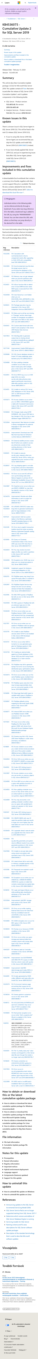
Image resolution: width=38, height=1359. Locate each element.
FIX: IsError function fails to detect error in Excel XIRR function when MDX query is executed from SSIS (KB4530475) (22, 287)
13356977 (6, 711)
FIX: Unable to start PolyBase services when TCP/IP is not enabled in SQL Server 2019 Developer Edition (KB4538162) (22, 635)
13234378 (6, 496)
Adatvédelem (8, 1342)
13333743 (6, 664)
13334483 (6, 921)
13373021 (6, 722)
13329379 (6, 984)
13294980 (6, 362)
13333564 (6, 900)
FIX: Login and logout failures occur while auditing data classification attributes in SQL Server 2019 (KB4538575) (22, 893)
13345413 (6, 326)
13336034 (6, 994)
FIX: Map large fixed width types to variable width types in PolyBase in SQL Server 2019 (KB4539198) (22, 695)
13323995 (6, 266)
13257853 (6, 336)
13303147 (6, 812)
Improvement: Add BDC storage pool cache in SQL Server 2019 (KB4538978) (21, 902)
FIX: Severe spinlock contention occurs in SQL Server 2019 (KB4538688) (21, 996)
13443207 (6, 949)
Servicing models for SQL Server (17, 1222)
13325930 (6, 603)
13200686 (6, 354)
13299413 (6, 305)
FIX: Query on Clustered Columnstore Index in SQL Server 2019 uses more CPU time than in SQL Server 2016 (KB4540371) (21, 543)
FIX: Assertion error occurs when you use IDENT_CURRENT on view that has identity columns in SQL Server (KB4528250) (22, 489)
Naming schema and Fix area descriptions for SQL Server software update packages (19, 1227)
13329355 (6, 432)
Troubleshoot (11, 19)
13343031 (6, 1051)
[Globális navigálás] (2, 3)
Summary (7, 50)
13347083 (6, 851)
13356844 (6, 412)
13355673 (6, 400)
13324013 (6, 375)
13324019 (6, 976)
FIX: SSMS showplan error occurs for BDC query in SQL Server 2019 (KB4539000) (22, 923)
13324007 (6, 276)
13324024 (6, 509)
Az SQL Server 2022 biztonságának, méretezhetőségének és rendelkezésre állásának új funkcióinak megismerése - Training (18, 1279)
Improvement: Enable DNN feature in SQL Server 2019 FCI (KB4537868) (22, 349)
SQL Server (21, 19)
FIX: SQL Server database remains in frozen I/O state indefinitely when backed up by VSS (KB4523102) (22, 356)
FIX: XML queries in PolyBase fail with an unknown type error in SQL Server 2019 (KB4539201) (22, 605)
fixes (24, 88)
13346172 (6, 1003)
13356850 (6, 878)
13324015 (6, 389)
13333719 (6, 631)
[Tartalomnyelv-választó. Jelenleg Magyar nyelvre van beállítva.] (8, 1319)
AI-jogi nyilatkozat (9, 1336)
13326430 (6, 611)
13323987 (6, 486)
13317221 (6, 517)
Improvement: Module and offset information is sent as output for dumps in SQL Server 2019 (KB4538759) (21, 499)
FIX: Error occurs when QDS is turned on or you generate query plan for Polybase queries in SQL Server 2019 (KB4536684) (21, 645)
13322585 (6, 254)
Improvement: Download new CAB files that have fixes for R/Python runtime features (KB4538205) (22, 435)
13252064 (6, 422)
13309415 (6, 453)
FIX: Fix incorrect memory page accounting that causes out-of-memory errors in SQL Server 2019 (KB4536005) (22, 987)
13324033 (6, 550)
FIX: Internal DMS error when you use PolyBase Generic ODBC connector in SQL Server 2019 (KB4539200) (21, 715)
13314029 (6, 1061)
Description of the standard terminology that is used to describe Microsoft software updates (20, 1236)
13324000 (6, 781)
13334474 (6, 675)
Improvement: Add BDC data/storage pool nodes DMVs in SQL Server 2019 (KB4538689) (22, 970)
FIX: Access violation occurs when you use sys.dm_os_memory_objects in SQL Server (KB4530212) (22, 775)
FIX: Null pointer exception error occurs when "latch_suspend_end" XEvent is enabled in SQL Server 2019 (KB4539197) (22, 1016)
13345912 (6, 767)
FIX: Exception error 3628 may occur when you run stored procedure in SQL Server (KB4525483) (22, 562)
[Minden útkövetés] (4, 18)
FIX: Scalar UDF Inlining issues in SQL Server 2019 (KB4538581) (21, 768)
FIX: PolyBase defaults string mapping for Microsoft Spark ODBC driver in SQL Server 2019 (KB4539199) (22, 704)
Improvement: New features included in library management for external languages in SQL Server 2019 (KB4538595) (22, 425)
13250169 (6, 539)
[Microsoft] (19, 2)
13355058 (6, 861)
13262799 (6, 958)
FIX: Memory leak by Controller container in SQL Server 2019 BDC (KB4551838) (22, 952)
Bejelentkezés (32, 3)
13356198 (6, 568)
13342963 (6, 759)
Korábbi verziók (22, 1336)
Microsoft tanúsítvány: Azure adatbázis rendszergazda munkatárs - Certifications (15, 1294)
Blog (5, 1339)
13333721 (6, 642)
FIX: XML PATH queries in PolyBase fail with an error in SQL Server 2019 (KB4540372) (22, 597)
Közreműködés (15, 1339)
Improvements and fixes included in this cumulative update (16, 56)
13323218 (6, 527)
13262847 (6, 584)
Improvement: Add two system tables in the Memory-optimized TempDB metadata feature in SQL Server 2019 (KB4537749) (21, 520)
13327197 (6, 623)
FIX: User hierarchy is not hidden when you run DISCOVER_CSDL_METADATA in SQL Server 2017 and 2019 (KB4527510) (22, 298)
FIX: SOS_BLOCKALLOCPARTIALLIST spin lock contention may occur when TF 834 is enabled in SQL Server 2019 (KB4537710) (22, 1006)
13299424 (6, 441)
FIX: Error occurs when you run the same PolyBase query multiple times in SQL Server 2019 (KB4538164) (22, 677)
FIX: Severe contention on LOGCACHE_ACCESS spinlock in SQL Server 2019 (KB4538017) (21, 1063)
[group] (19, 667)
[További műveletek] (34, 18)
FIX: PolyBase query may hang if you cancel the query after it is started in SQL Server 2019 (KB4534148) (22, 578)
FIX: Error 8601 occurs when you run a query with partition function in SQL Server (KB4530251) (22, 783)
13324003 (6, 789)
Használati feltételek (10, 1350)
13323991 (6, 507)
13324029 (6, 313)
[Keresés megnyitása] (25, 3)
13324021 (6, 284)
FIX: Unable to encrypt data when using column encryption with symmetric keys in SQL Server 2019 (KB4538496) (22, 854)
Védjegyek (22, 1350)
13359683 (6, 1013)
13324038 (6, 295)
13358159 (6, 890)
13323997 (6, 773)
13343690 (6, 937)
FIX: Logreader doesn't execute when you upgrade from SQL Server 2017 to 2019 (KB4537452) (22, 833)
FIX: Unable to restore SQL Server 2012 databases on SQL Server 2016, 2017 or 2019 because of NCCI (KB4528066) (22, 392)
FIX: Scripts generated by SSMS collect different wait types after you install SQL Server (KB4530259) (22, 978)
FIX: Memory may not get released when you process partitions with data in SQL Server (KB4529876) (22, 278)
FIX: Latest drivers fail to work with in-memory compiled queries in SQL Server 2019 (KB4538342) (22, 863)
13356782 (6, 683)
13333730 (6, 652)
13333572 (6, 908)
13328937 (6, 465)
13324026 (6, 839)
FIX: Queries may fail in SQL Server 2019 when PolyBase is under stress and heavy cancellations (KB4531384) (22, 739)
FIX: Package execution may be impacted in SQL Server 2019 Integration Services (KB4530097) (21, 307)
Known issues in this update (12, 52)
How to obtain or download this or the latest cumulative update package (18, 60)
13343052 (6, 474)
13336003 (6, 929)
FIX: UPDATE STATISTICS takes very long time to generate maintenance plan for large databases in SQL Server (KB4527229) (22, 510)
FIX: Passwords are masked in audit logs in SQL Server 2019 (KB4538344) (22, 871)
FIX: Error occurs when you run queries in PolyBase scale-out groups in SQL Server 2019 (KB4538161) (22, 625)
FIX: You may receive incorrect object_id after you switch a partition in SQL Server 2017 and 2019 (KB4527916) (22, 553)
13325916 (6, 595)
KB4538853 (23, 145)
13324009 (6, 800)
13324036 (6, 560)
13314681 (6, 747)
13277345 (6, 348)
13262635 (6, 736)
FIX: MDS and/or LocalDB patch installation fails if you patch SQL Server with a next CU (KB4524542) (22, 1083)
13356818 (6, 693)
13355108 (6, 869)
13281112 (6, 1023)
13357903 (6, 1069)
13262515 (6, 576)
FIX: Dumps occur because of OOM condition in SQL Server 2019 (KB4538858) (22, 931)
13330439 (6, 830)
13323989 (6, 818)
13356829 (6, 968)
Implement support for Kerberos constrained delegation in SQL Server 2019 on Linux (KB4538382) (22, 570)
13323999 (6, 1081)
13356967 (6, 701)
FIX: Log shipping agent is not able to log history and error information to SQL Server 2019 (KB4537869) (22, 467)
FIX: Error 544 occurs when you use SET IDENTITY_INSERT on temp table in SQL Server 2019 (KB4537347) (22, 761)
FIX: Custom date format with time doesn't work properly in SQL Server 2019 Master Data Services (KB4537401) (22, 329)
